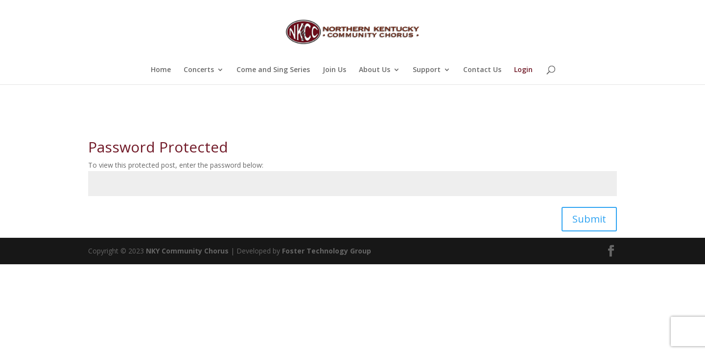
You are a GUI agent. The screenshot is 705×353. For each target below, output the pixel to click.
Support (427, 70)
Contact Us (482, 70)
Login (523, 70)
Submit (589, 219)
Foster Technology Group (326, 250)
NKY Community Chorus (187, 250)
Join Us (334, 70)
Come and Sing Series (273, 70)
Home (161, 70)
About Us (374, 70)
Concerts (199, 70)
